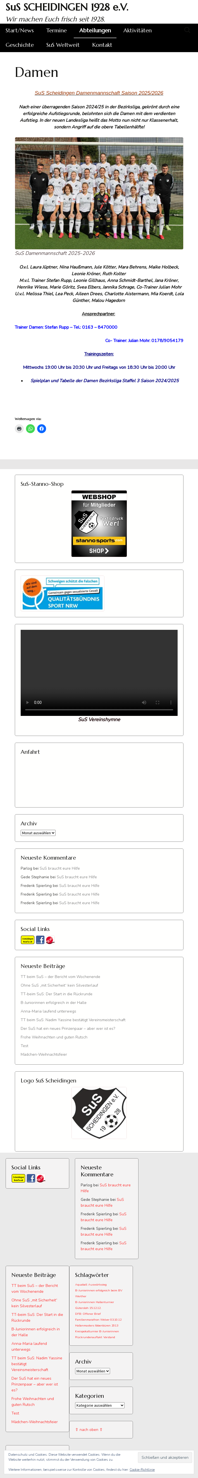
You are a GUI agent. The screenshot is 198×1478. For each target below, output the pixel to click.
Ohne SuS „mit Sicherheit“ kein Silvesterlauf (59, 985)
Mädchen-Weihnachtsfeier (44, 1054)
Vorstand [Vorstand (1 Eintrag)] (109, 1337)
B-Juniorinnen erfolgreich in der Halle (54, 1002)
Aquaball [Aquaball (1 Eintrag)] (81, 1284)
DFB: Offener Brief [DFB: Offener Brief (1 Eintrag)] (88, 1314)
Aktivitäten (137, 30)
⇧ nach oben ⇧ (89, 1429)
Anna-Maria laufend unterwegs (48, 1011)
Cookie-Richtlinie (142, 1469)
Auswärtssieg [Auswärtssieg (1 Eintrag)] (97, 1284)
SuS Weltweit (63, 45)
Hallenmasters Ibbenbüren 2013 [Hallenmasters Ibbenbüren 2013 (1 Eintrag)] (96, 1325)
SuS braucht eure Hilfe (60, 868)
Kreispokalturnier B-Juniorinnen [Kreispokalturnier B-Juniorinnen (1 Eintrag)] (97, 1331)
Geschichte (20, 45)
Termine (56, 30)
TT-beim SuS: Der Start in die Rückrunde (56, 994)
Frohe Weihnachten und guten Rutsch (54, 1037)
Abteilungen (95, 30)
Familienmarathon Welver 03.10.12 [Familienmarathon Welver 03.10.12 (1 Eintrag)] (98, 1320)
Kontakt (102, 45)
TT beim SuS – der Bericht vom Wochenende (60, 976)
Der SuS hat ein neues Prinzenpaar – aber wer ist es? (68, 1028)
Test (24, 1045)
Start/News (20, 30)
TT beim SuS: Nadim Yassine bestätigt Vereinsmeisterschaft (73, 1020)
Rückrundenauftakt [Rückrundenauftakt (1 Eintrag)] (88, 1337)
